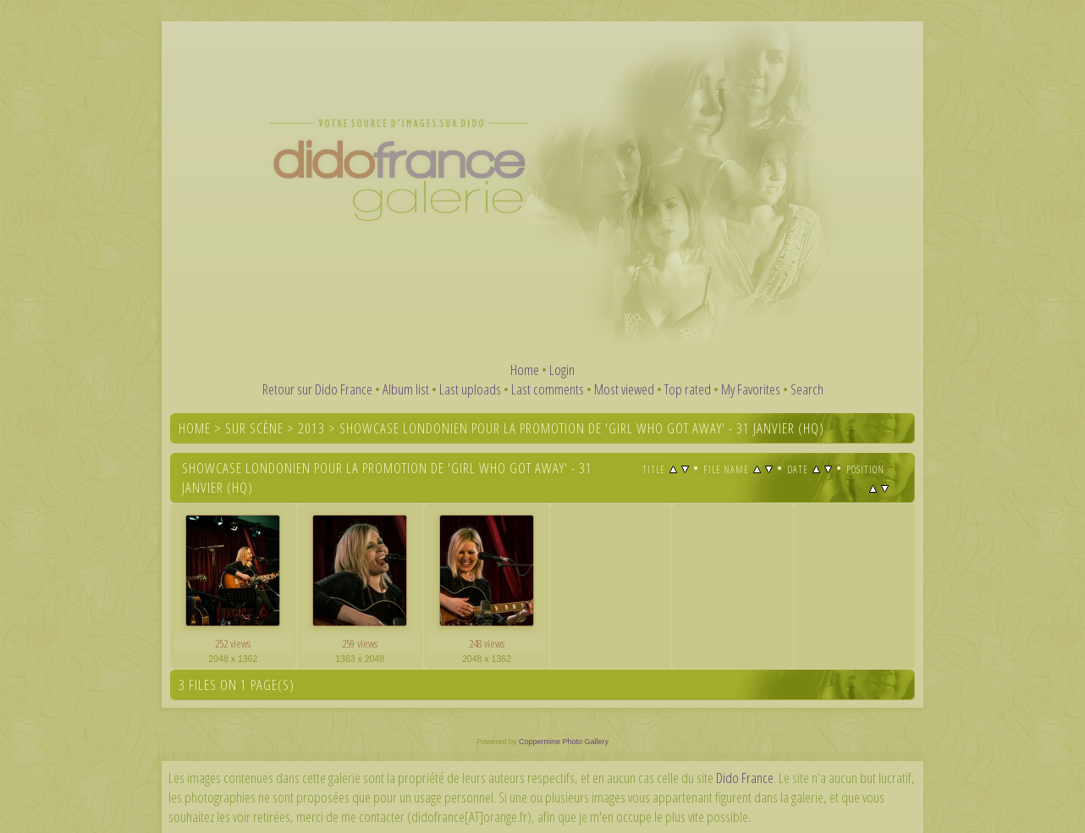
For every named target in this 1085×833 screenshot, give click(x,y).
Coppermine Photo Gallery (564, 741)
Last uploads (470, 389)
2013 (311, 428)
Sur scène (254, 428)
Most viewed (624, 389)
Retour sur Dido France (317, 389)
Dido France (745, 777)
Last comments (547, 389)
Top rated (687, 389)
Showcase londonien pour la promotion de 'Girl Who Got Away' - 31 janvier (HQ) (581, 428)
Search (806, 389)
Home (524, 369)
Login (562, 369)
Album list (406, 389)
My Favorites (750, 389)
